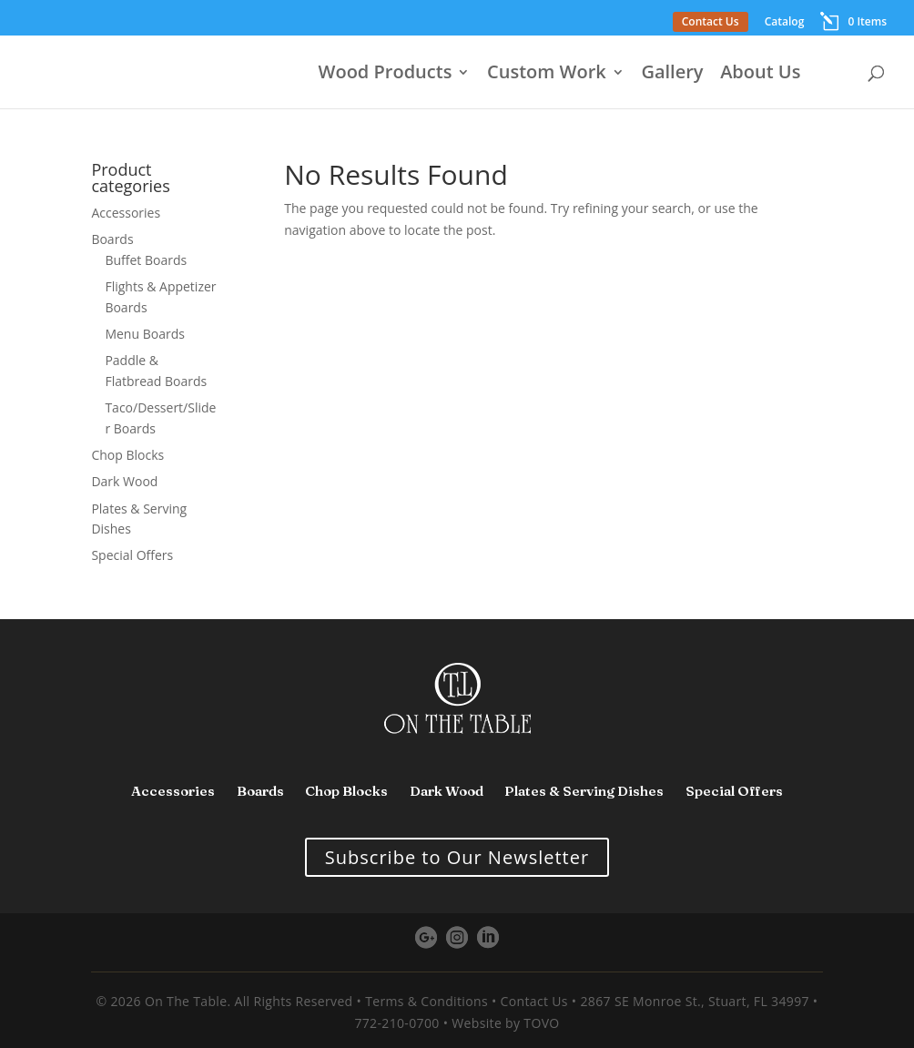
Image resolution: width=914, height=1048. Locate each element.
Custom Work (546, 75)
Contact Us (710, 21)
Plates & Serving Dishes (584, 790)
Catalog (785, 22)
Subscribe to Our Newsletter (457, 857)
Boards (112, 239)
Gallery (672, 75)
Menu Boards (144, 333)
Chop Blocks (127, 454)
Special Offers (132, 555)
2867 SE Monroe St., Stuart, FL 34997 (694, 1001)
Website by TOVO (505, 1023)
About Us (760, 75)
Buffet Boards (146, 260)
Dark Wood (124, 481)
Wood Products (385, 75)
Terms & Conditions (426, 1001)
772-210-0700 (396, 1023)
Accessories (125, 212)
